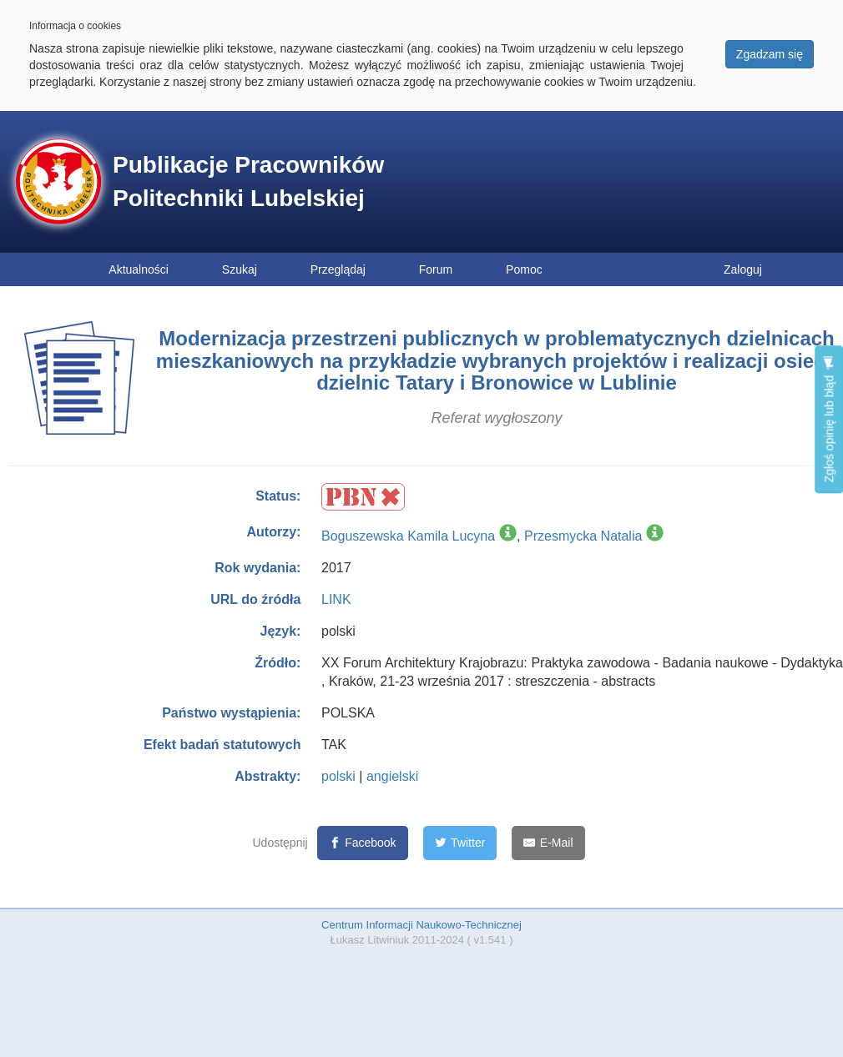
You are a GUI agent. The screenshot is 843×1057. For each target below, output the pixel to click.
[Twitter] (460, 843)
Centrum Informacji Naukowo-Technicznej (421, 925)
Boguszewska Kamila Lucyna (408, 536)
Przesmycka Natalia (583, 536)
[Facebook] (362, 843)
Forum (435, 269)
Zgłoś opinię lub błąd (828, 419)
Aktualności (139, 269)
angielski (392, 776)
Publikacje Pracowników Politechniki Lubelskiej (248, 181)
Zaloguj (743, 269)
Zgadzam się (769, 54)
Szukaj (239, 269)
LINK (336, 599)
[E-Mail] (548, 843)
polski (338, 776)
